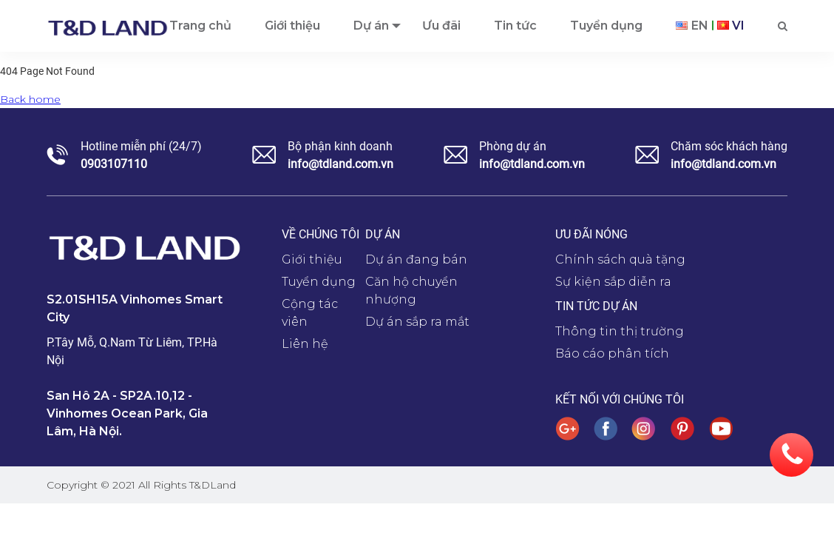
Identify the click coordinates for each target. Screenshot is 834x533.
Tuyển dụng (319, 282)
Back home (30, 99)
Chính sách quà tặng (620, 259)
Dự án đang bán (416, 259)
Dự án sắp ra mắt (417, 322)
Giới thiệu (312, 259)
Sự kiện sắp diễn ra (613, 282)
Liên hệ (305, 344)
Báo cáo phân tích (612, 353)
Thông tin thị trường (619, 331)
